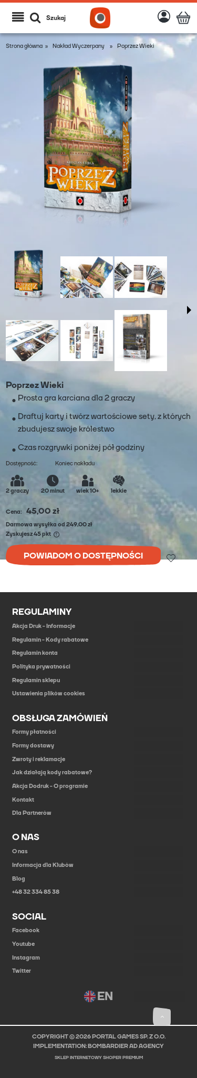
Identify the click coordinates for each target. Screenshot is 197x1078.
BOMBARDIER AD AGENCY (126, 1046)
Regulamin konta (35, 653)
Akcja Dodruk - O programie (50, 786)
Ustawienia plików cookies (48, 693)
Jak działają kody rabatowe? (52, 772)
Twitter (21, 971)
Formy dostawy (33, 746)
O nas (20, 851)
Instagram (26, 958)
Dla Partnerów (31, 813)
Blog (18, 879)
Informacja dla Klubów (43, 865)
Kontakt (23, 800)
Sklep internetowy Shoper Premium (99, 1058)
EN (98, 997)
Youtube (23, 944)
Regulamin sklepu (36, 680)
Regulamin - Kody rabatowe (50, 640)
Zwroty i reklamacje (38, 759)
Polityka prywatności (41, 667)
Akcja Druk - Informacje (43, 626)
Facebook (25, 930)
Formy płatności (34, 732)
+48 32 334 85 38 (35, 892)
